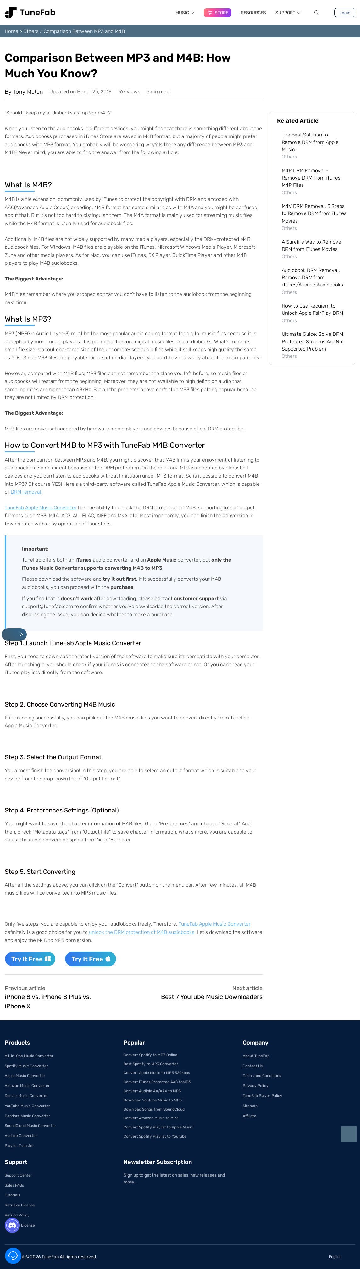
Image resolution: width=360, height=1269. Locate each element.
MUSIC (184, 12)
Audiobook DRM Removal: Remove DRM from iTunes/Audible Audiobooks (312, 277)
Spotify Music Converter (26, 1066)
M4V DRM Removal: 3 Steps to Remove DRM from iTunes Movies (314, 213)
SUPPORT (288, 12)
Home (11, 31)
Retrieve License (20, 1205)
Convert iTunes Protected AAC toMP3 (157, 1082)
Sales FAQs (14, 1185)
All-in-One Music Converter (29, 1056)
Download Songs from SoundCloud (154, 1109)
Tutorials (12, 1195)
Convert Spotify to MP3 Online (150, 1055)
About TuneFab (256, 1056)
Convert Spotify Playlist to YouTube (155, 1136)
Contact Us (253, 1066)
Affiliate (249, 1116)
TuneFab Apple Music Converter (41, 508)
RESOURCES (253, 12)
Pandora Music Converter (27, 1116)
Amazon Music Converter (27, 1085)
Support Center (18, 1175)
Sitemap (250, 1106)
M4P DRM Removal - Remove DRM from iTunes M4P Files (311, 178)
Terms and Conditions (262, 1075)
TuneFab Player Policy (262, 1096)
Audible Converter (21, 1135)
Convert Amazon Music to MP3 (151, 1118)
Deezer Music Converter (26, 1096)
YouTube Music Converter (27, 1106)
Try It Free (31, 959)
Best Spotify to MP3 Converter (151, 1064)
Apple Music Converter (25, 1075)
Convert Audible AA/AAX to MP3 (152, 1091)
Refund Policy (17, 1215)
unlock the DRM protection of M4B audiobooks (141, 932)
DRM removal (26, 492)
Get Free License (20, 1225)
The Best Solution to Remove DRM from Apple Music (310, 142)
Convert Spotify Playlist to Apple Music (158, 1127)
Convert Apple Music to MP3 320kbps (157, 1073)
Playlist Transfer (19, 1146)
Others (31, 31)
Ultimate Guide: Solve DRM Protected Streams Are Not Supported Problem (313, 341)
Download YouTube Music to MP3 (153, 1100)
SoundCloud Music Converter (30, 1125)
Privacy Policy (256, 1085)
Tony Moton (28, 91)
